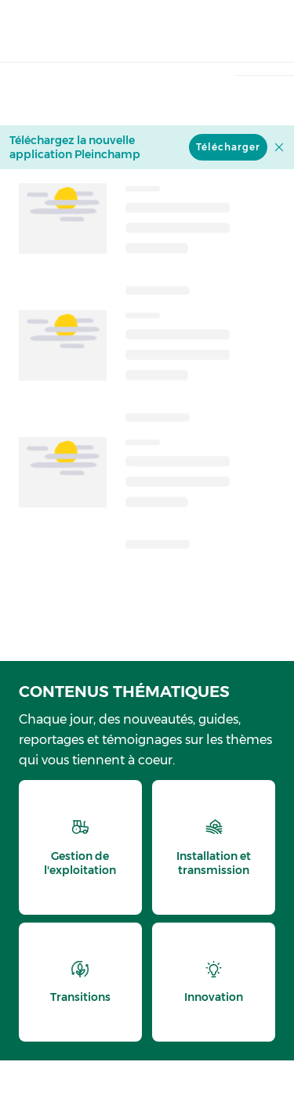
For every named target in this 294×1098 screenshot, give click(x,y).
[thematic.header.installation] (213, 847)
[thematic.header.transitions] (80, 982)
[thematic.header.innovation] (213, 982)
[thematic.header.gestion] (80, 847)
